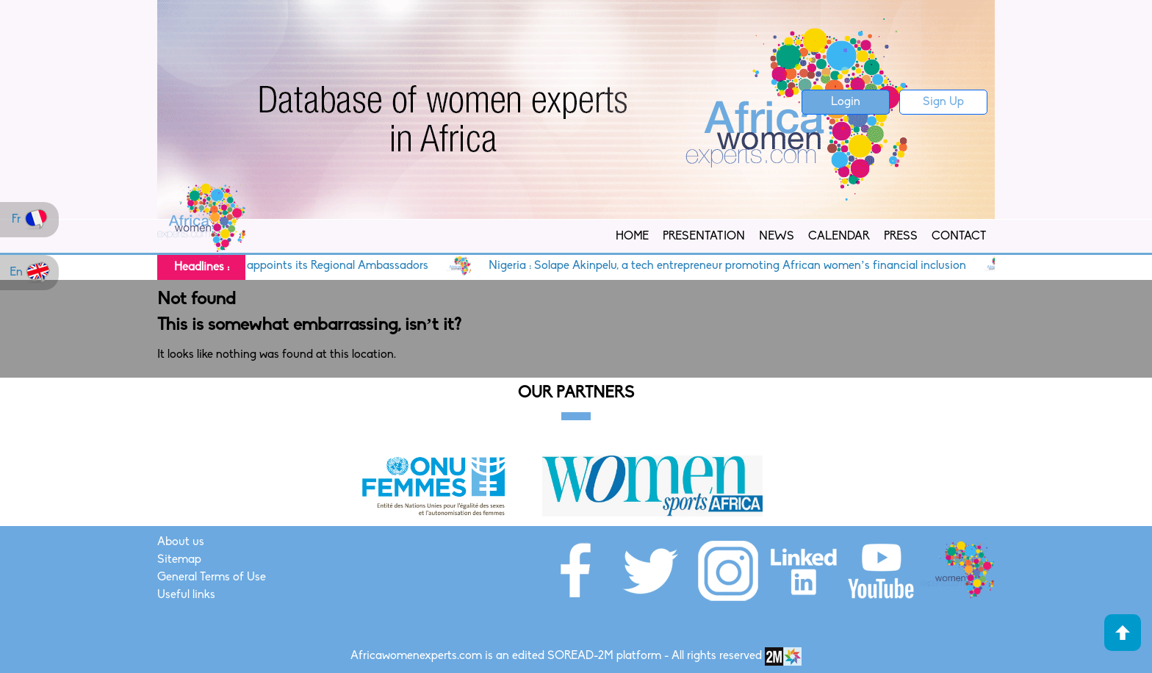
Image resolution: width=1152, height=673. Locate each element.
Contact (959, 236)
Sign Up (943, 102)
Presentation (704, 236)
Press (901, 236)
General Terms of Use (211, 577)
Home (632, 236)
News (776, 236)
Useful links (186, 595)
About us (180, 542)
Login (845, 102)
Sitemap (179, 560)
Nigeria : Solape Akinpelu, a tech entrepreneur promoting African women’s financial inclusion (743, 266)
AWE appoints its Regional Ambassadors (339, 266)
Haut (1122, 632)
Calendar (839, 236)
